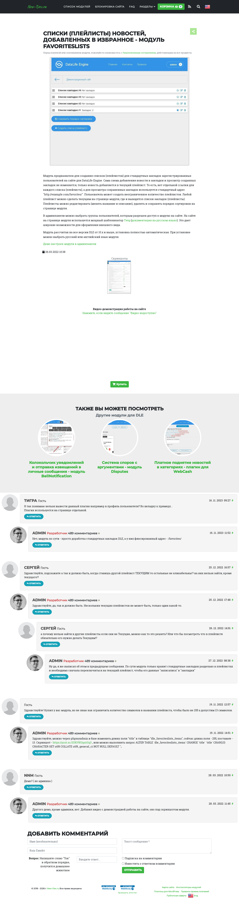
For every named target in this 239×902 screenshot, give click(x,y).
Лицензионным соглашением (139, 52)
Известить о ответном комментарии (148, 863)
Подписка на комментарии (142, 858)
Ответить (34, 516)
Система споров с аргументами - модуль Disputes (119, 467)
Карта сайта (168, 887)
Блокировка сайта (109, 8)
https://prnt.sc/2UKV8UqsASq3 (72, 742)
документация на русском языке (154, 220)
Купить (120, 384)
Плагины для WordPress (166, 891)
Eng (193, 895)
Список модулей (77, 8)
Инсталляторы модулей (188, 887)
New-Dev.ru (38, 8)
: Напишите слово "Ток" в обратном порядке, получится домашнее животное (49, 864)
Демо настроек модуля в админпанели (69, 244)
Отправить (133, 870)
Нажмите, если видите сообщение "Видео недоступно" (119, 313)
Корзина (171, 8)
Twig (127, 220)
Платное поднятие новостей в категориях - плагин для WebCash (182, 467)
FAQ (132, 8)
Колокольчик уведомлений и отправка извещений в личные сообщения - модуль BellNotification (56, 469)
